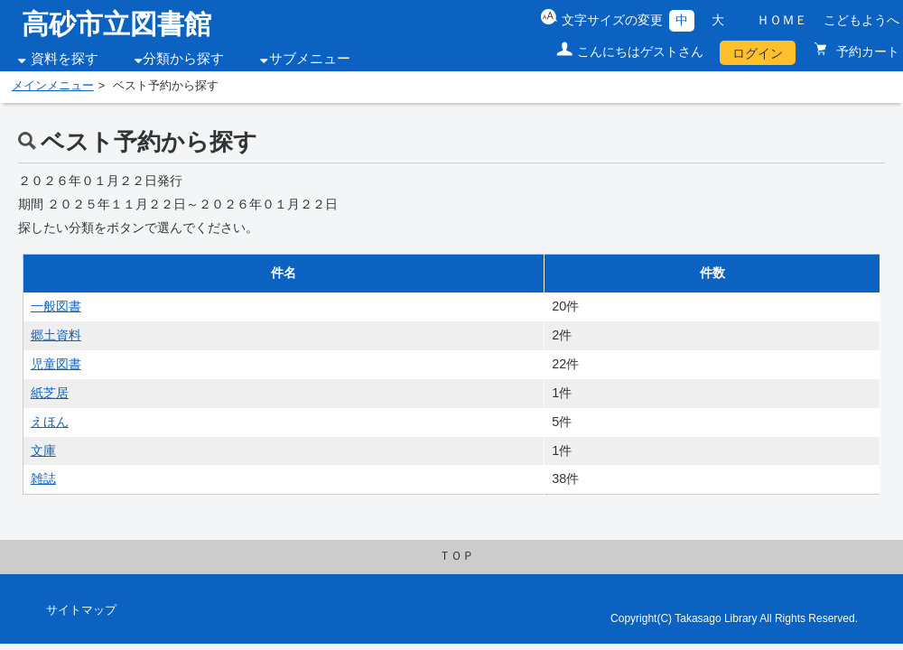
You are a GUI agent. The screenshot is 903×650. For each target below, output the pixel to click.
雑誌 (43, 478)
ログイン (757, 53)
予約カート (866, 51)
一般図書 (56, 306)
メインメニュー (53, 85)
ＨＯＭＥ (782, 20)
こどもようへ (861, 20)
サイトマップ (81, 610)
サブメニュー (309, 58)
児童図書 (56, 364)
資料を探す (64, 58)
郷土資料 (56, 335)
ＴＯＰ (456, 556)
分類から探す (183, 58)
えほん (50, 421)
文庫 (43, 450)
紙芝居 (50, 392)
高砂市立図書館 (116, 24)
